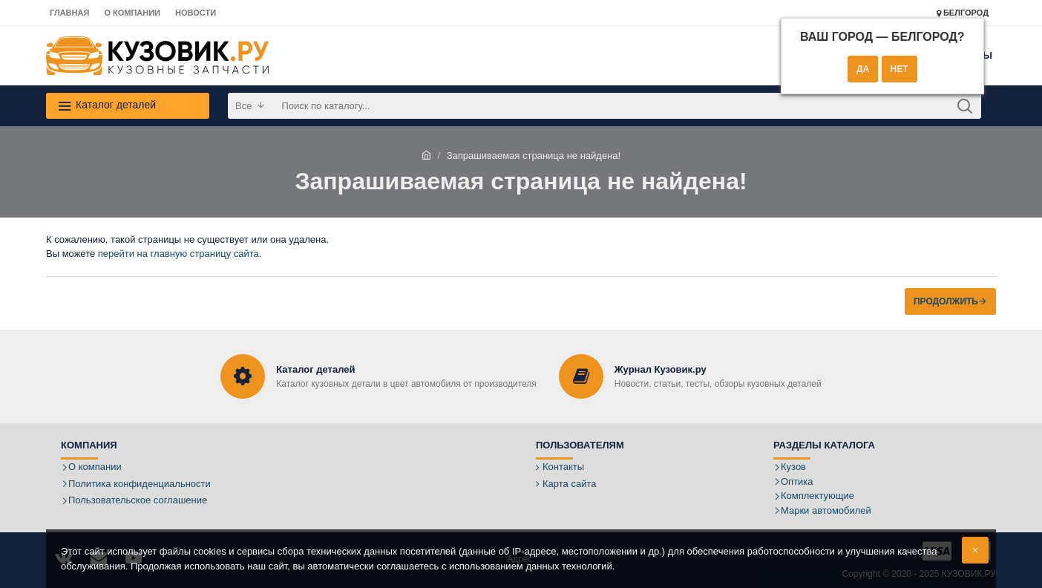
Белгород (963, 13)
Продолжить (946, 301)
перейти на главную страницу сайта (178, 253)
